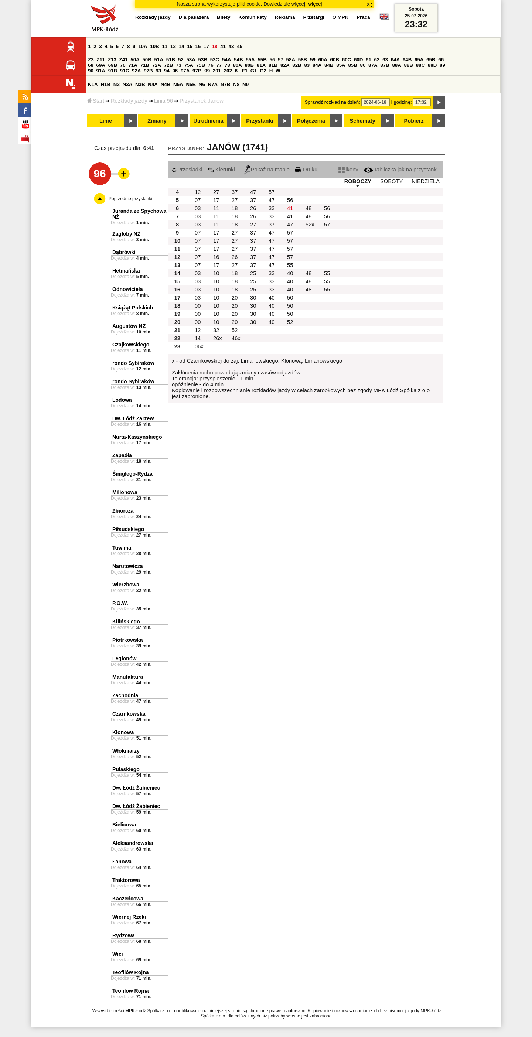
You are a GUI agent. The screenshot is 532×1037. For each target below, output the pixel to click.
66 (441, 59)
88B (408, 65)
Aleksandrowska (132, 843)
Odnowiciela (127, 289)
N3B (140, 84)
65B (430, 59)
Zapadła (122, 455)
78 (227, 65)
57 (280, 59)
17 (206, 46)
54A (226, 59)
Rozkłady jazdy (129, 101)
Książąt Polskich (132, 308)
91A (100, 70)
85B (352, 65)
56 (272, 59)
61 (368, 59)
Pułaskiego (126, 769)
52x (310, 224)
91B (112, 70)
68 (90, 65)
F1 (245, 70)
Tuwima (121, 548)
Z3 (91, 59)
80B (249, 65)
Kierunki (221, 169)
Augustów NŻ (129, 326)
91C (124, 70)
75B (200, 65)
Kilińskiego (126, 621)
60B (334, 59)
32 (216, 330)
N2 (116, 84)
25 (253, 273)
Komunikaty (252, 17)
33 (271, 208)
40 (290, 273)
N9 (245, 84)
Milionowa (124, 492)
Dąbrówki (124, 252)
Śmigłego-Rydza (132, 474)
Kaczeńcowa (127, 898)
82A (284, 65)
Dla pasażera (194, 17)
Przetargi (313, 17)
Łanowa (122, 862)
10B (154, 46)
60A (322, 59)
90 (90, 70)
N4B (166, 84)
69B (112, 65)
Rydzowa (123, 935)
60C (346, 59)
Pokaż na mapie (267, 169)
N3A (128, 84)
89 (442, 65)
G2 (263, 70)
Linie (105, 121)
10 (216, 273)
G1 (253, 70)
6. (237, 70)
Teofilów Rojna (130, 972)
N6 (202, 84)
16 (198, 46)
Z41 (123, 59)
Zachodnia (125, 695)
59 (313, 59)
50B (146, 59)
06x (199, 346)
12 (173, 46)
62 (377, 59)
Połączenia (311, 121)
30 (253, 298)
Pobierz (414, 121)
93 (158, 70)
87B (384, 65)
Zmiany (156, 121)
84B (328, 65)
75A (188, 65)
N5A (178, 84)
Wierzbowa (125, 585)
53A (190, 59)
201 (217, 70)
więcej (315, 4)
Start (95, 101)
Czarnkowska (128, 714)
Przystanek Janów (202, 101)
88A (396, 65)
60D (358, 59)
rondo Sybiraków (133, 363)
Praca (363, 17)
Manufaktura (127, 677)
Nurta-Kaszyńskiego (137, 437)
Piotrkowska (127, 640)
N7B (226, 84)
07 (198, 200)
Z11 (100, 59)
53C (214, 59)
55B (262, 59)
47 (253, 192)
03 (198, 208)
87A (372, 65)
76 (211, 65)
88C (420, 65)
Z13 (112, 59)
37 (235, 192)
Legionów (124, 658)
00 (198, 306)
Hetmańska (126, 271)
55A (250, 59)
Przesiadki (187, 169)
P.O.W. (120, 603)
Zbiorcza (123, 511)
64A (395, 59)
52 (181, 59)
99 (207, 70)
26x (217, 338)
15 (189, 46)
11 (164, 46)
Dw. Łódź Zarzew (133, 418)
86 (363, 65)
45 (239, 46)
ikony (348, 169)
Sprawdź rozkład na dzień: (332, 102)
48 (308, 208)
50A (134, 59)
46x (236, 338)
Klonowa (123, 732)
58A (290, 59)
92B (148, 70)
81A (261, 65)
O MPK (340, 17)
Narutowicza (127, 566)
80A (237, 65)
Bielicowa (124, 825)
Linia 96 (163, 101)
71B (144, 65)
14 (181, 46)
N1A (93, 84)
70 (123, 65)
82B (296, 65)
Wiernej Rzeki (129, 917)
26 (253, 208)
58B (302, 59)
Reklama (285, 17)
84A (317, 65)
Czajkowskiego (130, 345)
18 (215, 46)
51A (158, 59)
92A (136, 70)
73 (178, 65)
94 (167, 70)
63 (385, 59)
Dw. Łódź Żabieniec (136, 788)
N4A (153, 84)
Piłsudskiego (128, 529)
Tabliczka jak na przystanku (402, 169)
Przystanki (259, 121)
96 (175, 70)
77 (219, 65)
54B (238, 59)
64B (407, 59)
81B (273, 65)
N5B (191, 84)
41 (223, 46)
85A (340, 65)
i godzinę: (401, 102)
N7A (213, 84)
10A (142, 46)
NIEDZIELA (426, 181)
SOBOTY (391, 181)
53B (202, 59)
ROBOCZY (357, 181)
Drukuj (306, 169)
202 (228, 70)
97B (196, 70)
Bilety (223, 17)
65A (419, 59)
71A (132, 65)
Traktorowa (126, 880)
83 (307, 65)
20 (235, 298)
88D (432, 65)
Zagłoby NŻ (126, 234)
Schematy (362, 121)
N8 (236, 84)
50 (290, 298)
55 (290, 265)
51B (170, 59)
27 (216, 192)
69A (100, 65)
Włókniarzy (126, 751)
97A (185, 70)
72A (156, 65)
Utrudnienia (208, 121)
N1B (105, 84)
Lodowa (122, 400)
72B (168, 65)
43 (231, 46)
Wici (117, 954)
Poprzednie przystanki (130, 198)
